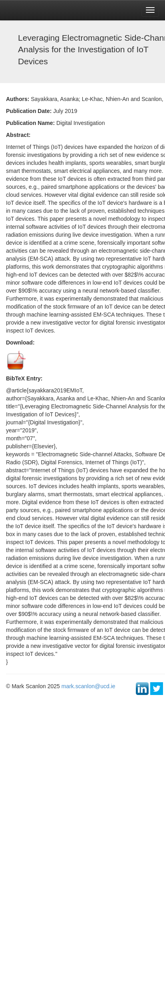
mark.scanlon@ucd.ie (88, 686)
